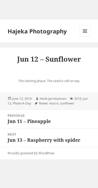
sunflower (67, 103)
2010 (78, 98)
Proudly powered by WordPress (31, 153)
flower (43, 103)
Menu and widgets (85, 36)
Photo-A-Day (22, 103)
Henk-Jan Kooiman (53, 98)
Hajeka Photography (37, 31)
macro (54, 103)
